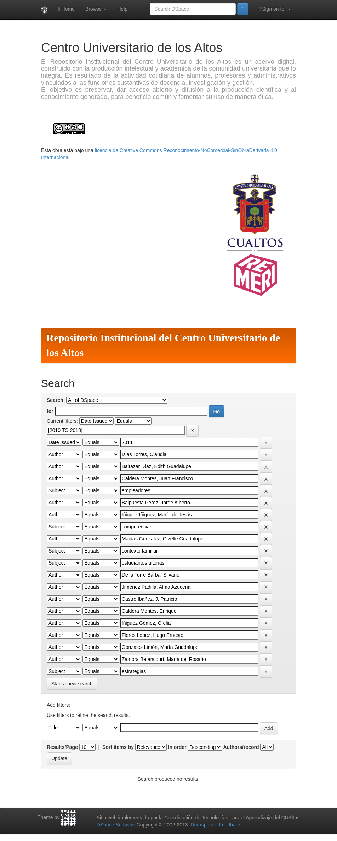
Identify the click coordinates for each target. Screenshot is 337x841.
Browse (96, 9)
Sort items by (118, 747)
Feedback (229, 825)
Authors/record (241, 747)
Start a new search (72, 683)
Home (66, 9)
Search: (56, 400)
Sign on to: (275, 9)
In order (177, 747)
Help (122, 9)
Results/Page (62, 747)
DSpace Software (116, 825)
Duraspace (202, 825)
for (50, 411)
